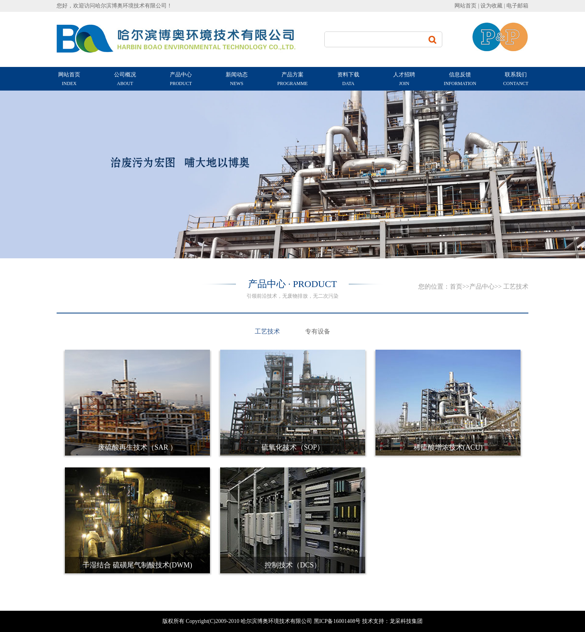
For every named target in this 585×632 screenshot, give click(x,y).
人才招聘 (404, 79)
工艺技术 (267, 331)
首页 (456, 286)
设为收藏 (492, 6)
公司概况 (125, 79)
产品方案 (292, 79)
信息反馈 (460, 79)
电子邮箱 (517, 6)
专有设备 (317, 331)
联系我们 (516, 79)
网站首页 (465, 6)
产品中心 (181, 79)
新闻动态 (237, 79)
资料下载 (348, 79)
